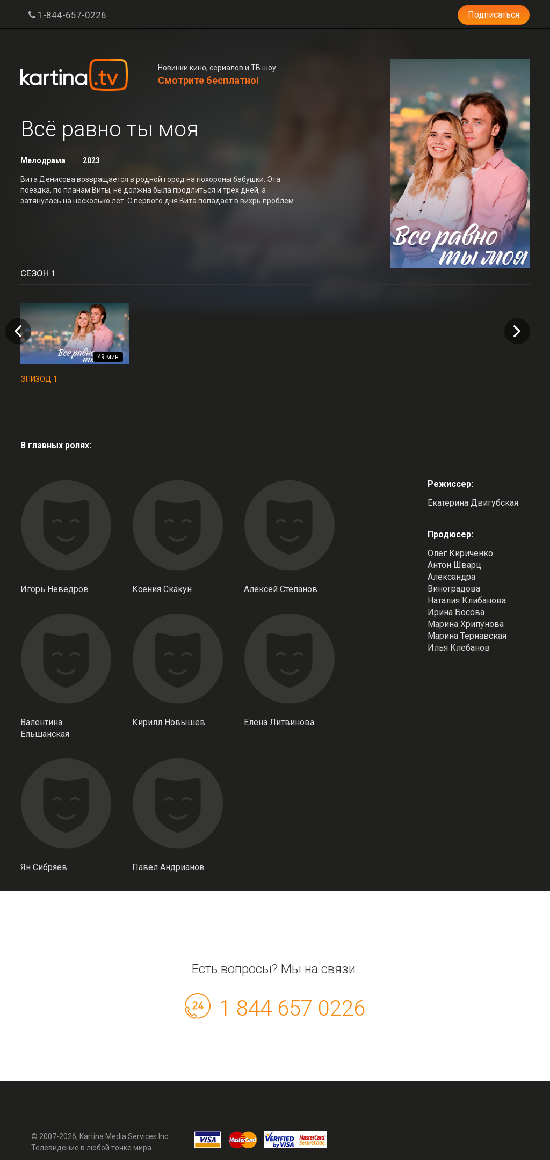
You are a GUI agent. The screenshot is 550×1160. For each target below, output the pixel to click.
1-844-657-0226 (67, 15)
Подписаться (493, 15)
